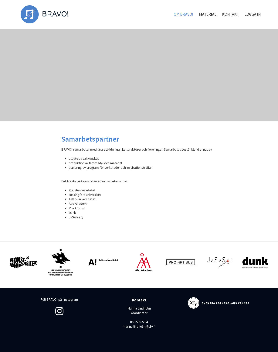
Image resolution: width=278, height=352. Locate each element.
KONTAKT (230, 14)
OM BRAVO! (183, 14)
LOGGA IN (253, 14)
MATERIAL (207, 14)
